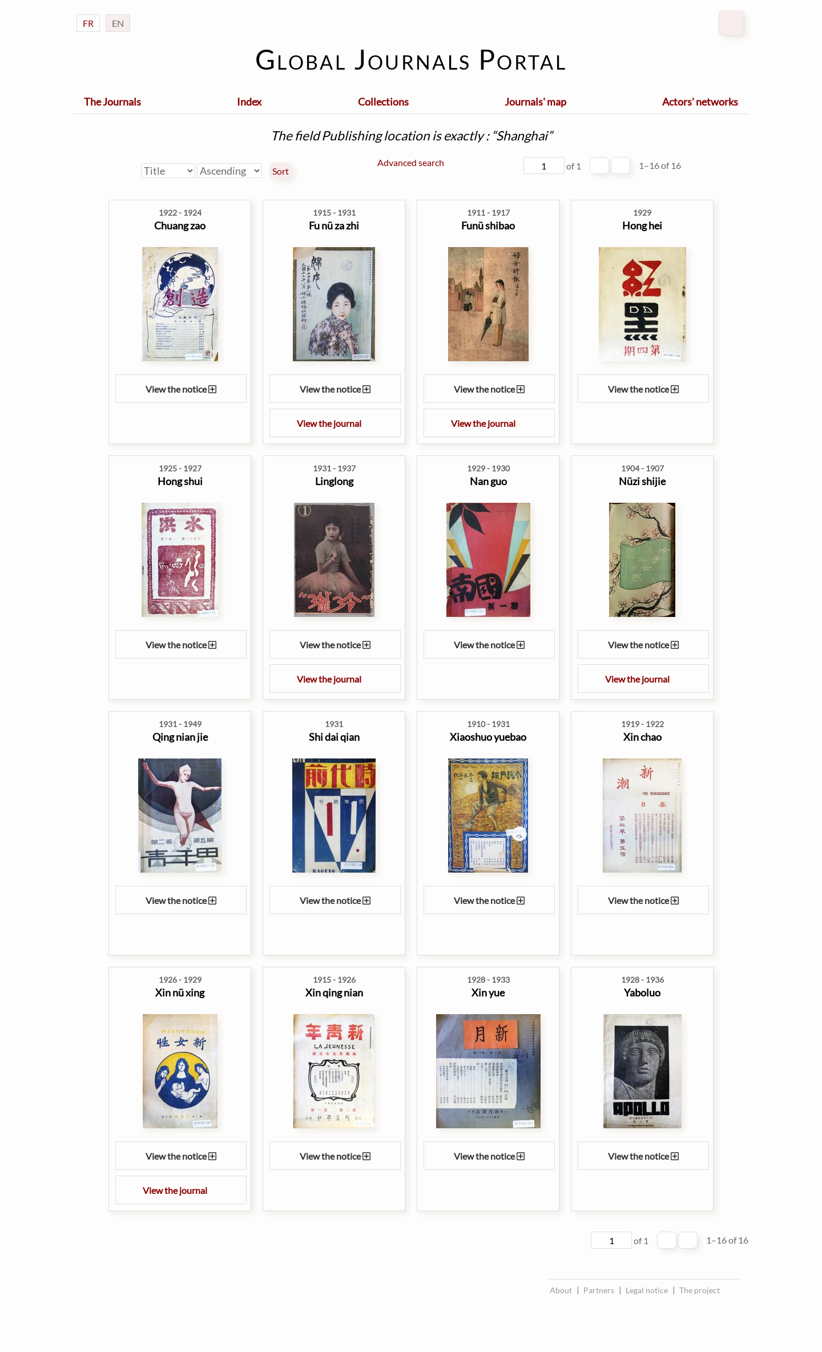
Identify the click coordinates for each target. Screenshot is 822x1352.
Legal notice (647, 1290)
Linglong (334, 481)
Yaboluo (642, 992)
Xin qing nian (334, 992)
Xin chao (642, 737)
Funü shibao (488, 225)
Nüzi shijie (642, 481)
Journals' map (535, 101)
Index (249, 101)
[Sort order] (229, 170)
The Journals (112, 101)
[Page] (544, 165)
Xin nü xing (179, 992)
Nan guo (488, 481)
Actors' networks (700, 101)
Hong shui (180, 481)
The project (699, 1290)
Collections (383, 101)
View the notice (181, 389)
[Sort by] (168, 170)
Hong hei (642, 225)
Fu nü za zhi (334, 225)
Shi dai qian (334, 737)
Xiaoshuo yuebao (488, 737)
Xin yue (488, 992)
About (561, 1290)
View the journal (335, 423)
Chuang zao (180, 225)
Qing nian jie (180, 737)
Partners (598, 1290)
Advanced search (410, 162)
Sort (280, 171)
